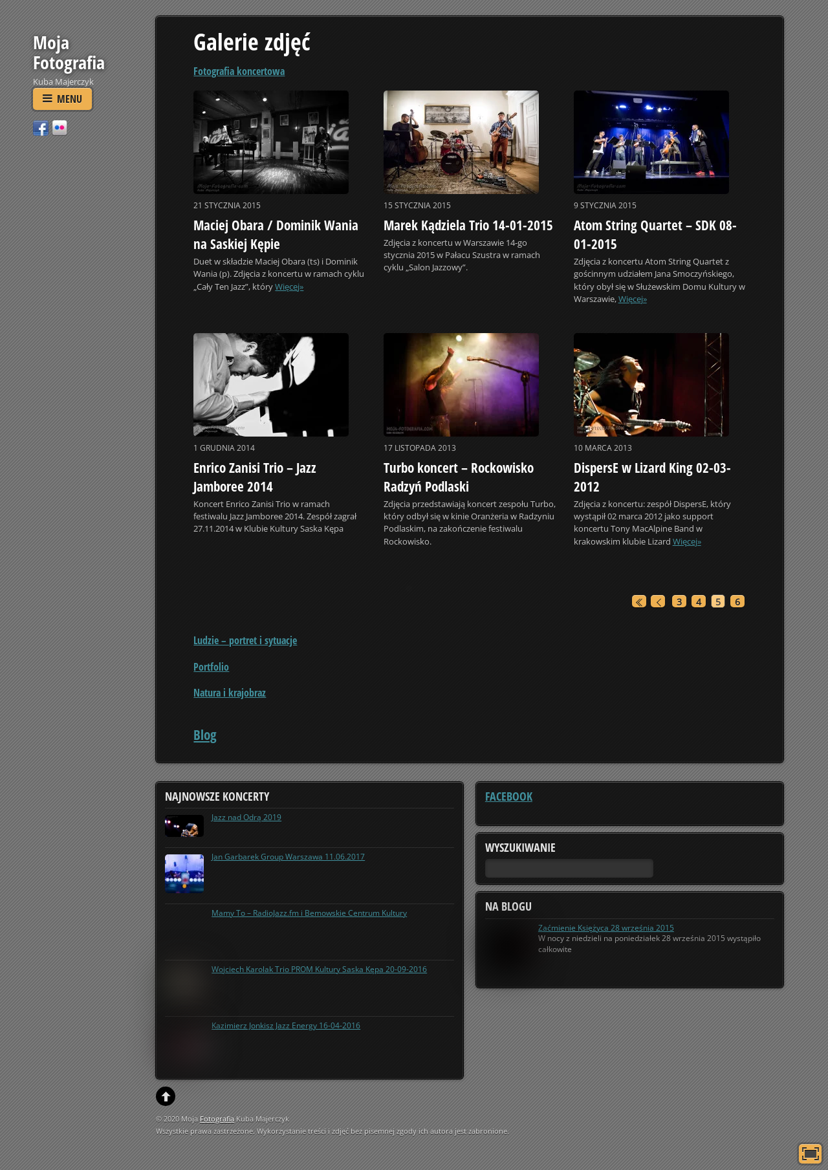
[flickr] (59, 127)
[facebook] (41, 127)
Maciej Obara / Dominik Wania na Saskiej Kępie (275, 234)
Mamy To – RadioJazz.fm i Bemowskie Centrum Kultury (309, 912)
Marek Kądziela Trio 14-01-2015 (468, 225)
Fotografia (217, 1118)
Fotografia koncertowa (239, 71)
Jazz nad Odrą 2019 (246, 817)
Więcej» (289, 286)
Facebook (508, 796)
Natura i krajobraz (229, 693)
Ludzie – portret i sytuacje (245, 640)
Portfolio (211, 667)
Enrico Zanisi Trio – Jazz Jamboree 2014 (254, 477)
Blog (205, 735)
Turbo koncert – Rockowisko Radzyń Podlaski (459, 477)
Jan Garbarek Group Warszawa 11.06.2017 (288, 856)
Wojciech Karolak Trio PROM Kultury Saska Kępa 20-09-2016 (319, 969)
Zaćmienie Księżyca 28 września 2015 (606, 927)
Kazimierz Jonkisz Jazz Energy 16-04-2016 (286, 1025)
